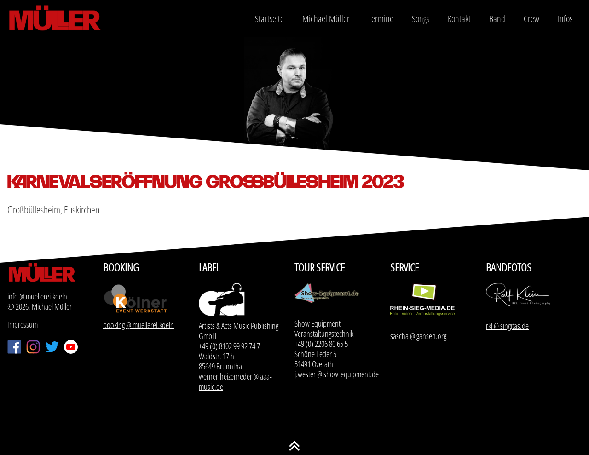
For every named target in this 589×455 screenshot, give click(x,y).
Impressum (22, 324)
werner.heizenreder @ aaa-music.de (235, 381)
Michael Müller (326, 18)
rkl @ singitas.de (507, 325)
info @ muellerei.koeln (37, 296)
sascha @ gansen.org (418, 335)
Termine (380, 18)
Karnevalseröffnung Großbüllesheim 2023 (205, 181)
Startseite (269, 18)
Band (497, 18)
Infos (565, 18)
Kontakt (459, 18)
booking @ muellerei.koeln (138, 324)
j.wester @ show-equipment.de (336, 374)
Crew (531, 18)
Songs (420, 18)
